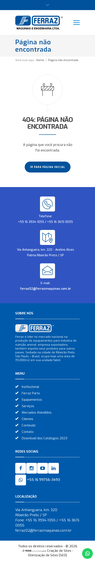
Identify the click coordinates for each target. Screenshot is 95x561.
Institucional (30, 387)
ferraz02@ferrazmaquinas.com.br (45, 289)
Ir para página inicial (47, 167)
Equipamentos (32, 400)
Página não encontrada (63, 60)
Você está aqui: (25, 60)
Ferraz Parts (31, 393)
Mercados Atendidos (37, 412)
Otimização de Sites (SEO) (47, 555)
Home (40, 60)
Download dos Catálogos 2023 (44, 438)
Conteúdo (29, 425)
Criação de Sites (59, 551)
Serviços (28, 406)
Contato (28, 432)
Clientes (27, 419)
